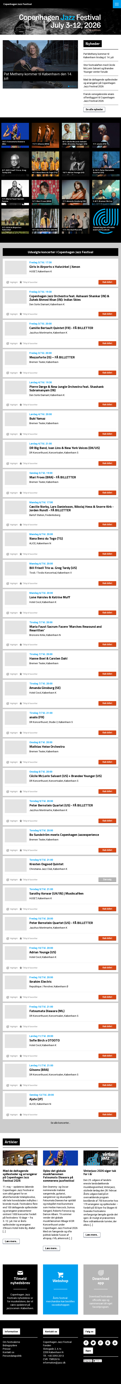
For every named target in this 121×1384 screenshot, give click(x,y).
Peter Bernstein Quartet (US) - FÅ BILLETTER (61, 805)
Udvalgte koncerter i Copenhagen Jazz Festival (60, 251)
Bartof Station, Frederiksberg (44, 515)
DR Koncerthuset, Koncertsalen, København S (53, 452)
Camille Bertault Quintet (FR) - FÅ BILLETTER (61, 327)
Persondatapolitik (12, 1355)
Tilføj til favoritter (28, 282)
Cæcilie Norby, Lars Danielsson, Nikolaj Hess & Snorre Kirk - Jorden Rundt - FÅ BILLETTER (71, 508)
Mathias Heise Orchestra (47, 746)
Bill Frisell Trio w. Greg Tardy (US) (53, 567)
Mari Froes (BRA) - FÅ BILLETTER (52, 477)
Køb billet (107, 282)
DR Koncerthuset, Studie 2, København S (51, 722)
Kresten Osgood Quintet (46, 863)
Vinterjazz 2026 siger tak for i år (99, 1172)
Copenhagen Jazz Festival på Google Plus (100, 1342)
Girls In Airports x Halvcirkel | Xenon (54, 266)
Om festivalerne (11, 1342)
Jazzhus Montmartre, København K (48, 332)
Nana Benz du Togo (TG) (46, 538)
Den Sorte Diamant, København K (47, 304)
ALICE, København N (40, 543)
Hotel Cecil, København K (42, 602)
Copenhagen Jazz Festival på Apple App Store (87, 1360)
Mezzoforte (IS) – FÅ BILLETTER (52, 357)
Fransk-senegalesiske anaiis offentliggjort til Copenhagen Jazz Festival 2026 (99, 97)
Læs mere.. (11, 1241)
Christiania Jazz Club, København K (48, 869)
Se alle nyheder (94, 109)
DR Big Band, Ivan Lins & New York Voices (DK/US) (64, 447)
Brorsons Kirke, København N (45, 635)
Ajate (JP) (36, 1099)
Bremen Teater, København (43, 362)
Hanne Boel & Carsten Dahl (48, 658)
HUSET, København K (40, 271)
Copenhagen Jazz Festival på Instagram (107, 1342)
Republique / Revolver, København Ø (48, 986)
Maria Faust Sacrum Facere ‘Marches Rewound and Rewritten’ (65, 628)
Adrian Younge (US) (42, 952)
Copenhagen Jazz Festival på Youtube (115, 1342)
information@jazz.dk (54, 1362)
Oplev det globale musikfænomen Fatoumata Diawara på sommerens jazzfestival (58, 1175)
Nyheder (92, 43)
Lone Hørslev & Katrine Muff (49, 597)
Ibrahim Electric (40, 981)
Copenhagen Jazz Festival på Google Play (97, 1360)
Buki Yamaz (37, 418)
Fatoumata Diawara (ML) (46, 1010)
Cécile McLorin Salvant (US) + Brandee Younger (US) (65, 775)
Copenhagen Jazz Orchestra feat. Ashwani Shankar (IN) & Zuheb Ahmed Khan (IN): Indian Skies (69, 297)
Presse (7, 1348)
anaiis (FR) (36, 717)
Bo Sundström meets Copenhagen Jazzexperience (64, 834)
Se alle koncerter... (60, 1122)
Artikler (11, 1142)
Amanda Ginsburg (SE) (44, 687)
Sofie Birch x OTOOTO (44, 1040)
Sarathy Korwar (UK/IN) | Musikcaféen (56, 893)
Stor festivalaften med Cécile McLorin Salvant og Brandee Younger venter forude (99, 68)
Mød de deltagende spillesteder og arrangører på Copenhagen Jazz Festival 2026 (100, 83)
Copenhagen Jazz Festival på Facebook (86, 1342)
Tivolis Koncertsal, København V (54, 572)
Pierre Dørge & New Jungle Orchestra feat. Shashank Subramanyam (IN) (66, 388)
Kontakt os (8, 1352)
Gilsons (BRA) (39, 1069)
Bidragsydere (10, 1345)
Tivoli (32, 572)
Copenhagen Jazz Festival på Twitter (93, 1342)
